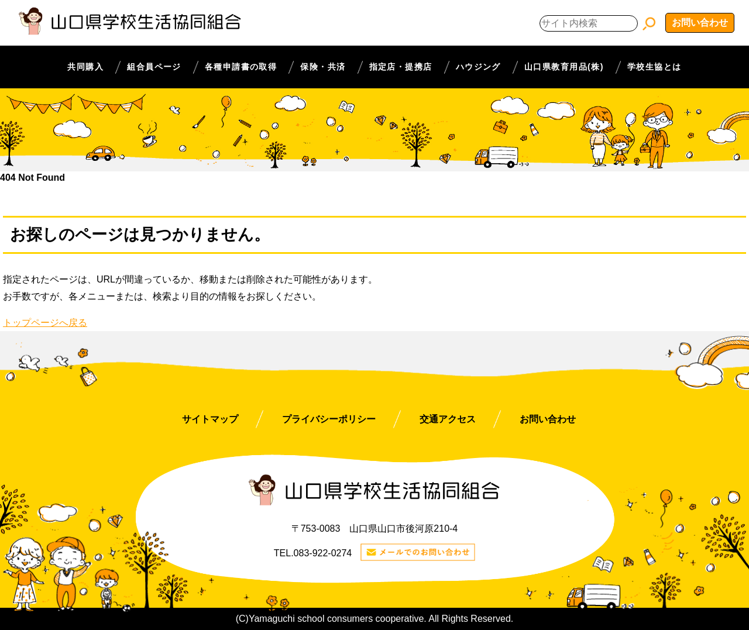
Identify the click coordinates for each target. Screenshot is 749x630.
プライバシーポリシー (329, 419)
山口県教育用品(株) (564, 66)
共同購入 (85, 66)
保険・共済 (322, 66)
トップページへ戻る (45, 323)
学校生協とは (654, 66)
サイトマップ (210, 419)
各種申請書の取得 (241, 66)
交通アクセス (448, 419)
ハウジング (478, 66)
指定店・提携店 (400, 66)
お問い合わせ (700, 22)
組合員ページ (154, 66)
